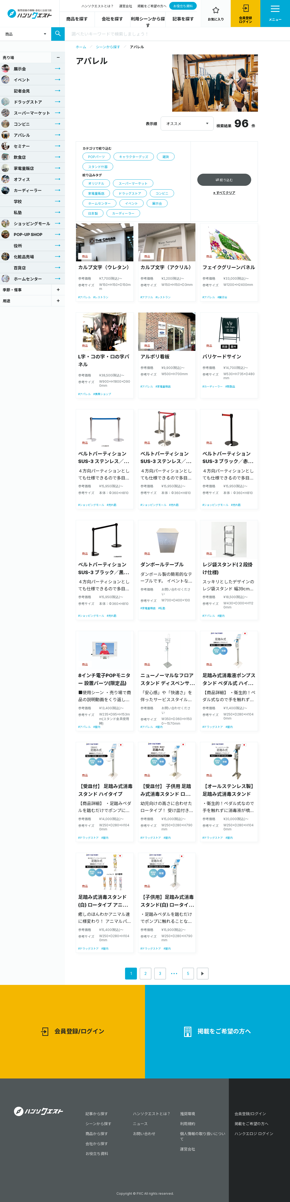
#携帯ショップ (102, 394)
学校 (11, 201)
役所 (11, 245)
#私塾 (161, 608)
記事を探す (183, 19)
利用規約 (187, 1123)
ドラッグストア (21, 102)
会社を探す (112, 19)
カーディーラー (21, 190)
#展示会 (222, 297)
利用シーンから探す (148, 22)
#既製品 (230, 386)
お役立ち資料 (183, 6)
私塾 (11, 212)
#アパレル (84, 297)
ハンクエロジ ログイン (253, 1133)
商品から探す (96, 1133)
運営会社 (125, 6)
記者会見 (15, 91)
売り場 (8, 57)
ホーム (81, 47)
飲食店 (13, 157)
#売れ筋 (111, 504)
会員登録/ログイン (72, 1032)
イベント (15, 80)
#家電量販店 (163, 386)
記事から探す (96, 1113)
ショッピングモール (25, 223)
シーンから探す (108, 47)
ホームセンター (21, 279)
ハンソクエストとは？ (97, 6)
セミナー (15, 146)
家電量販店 (17, 168)
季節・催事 (12, 289)
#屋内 (221, 615)
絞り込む (224, 180)
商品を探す (77, 19)
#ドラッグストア (212, 726)
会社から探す (96, 1143)
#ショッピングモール (91, 504)
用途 (6, 301)
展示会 (13, 68)
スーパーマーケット (25, 113)
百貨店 (13, 267)
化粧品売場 (17, 256)
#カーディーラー (212, 386)
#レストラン (100, 297)
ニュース (140, 1123)
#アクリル (146, 297)
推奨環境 (187, 1113)
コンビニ (15, 124)
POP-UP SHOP (21, 234)
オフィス (15, 179)
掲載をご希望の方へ (152, 6)
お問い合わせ (144, 1133)
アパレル (15, 135)
